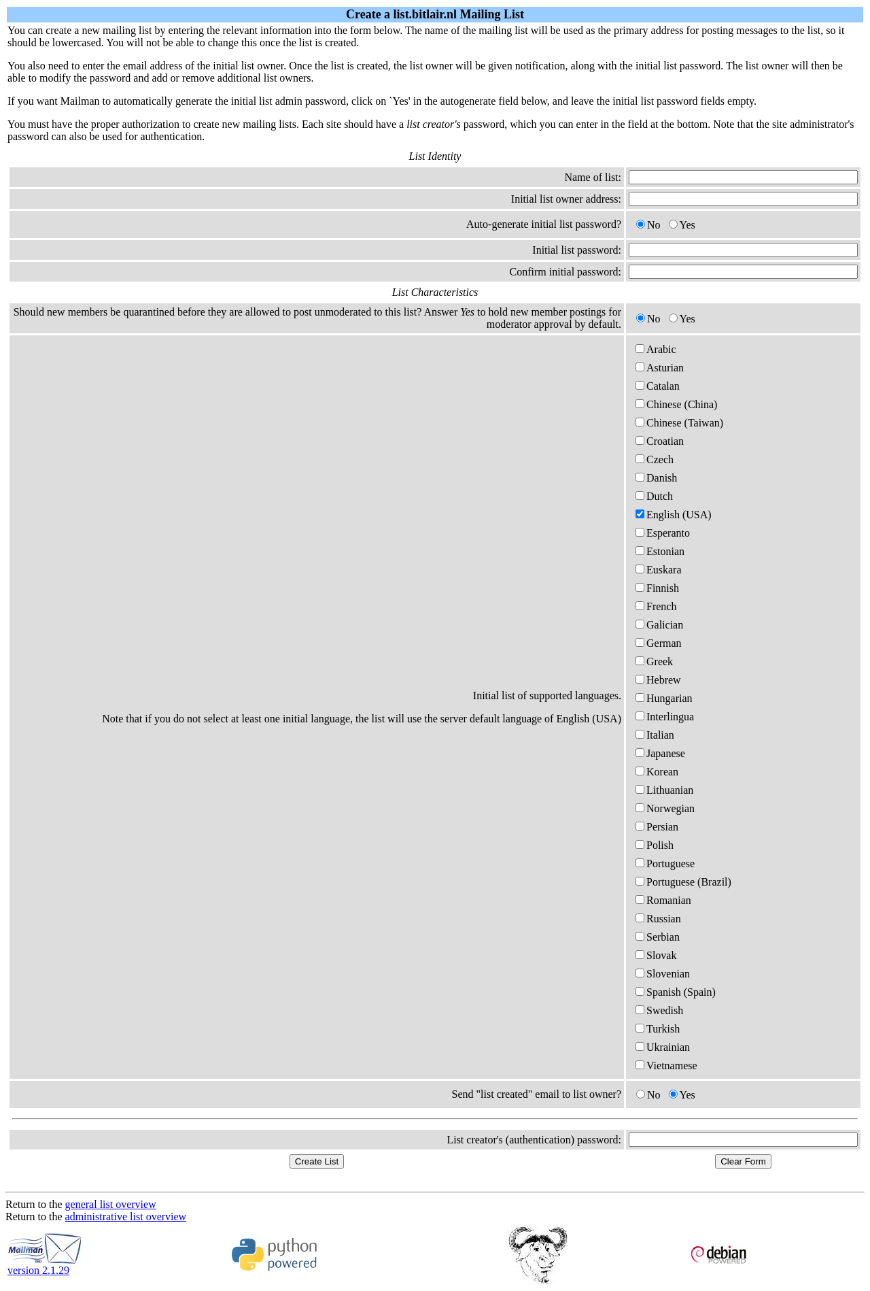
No (648, 225)
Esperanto (663, 533)
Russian (658, 918)
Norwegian (665, 808)
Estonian (660, 551)
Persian (657, 827)
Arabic (656, 349)
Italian (655, 735)
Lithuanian (664, 790)
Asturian (660, 367)
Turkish (658, 1029)
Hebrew (658, 680)
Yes (682, 225)
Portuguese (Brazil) (683, 882)
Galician (659, 625)
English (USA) (674, 514)
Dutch (654, 496)
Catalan (658, 386)
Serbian (658, 937)
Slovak (656, 955)
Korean (657, 771)
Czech (655, 459)
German (659, 643)
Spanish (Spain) (676, 992)
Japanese (660, 753)
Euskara (659, 569)
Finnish (657, 588)
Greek (654, 661)
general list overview (110, 1204)
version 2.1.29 (44, 1265)
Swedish (659, 1010)
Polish (655, 845)
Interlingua (665, 716)
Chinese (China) (676, 404)
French (656, 606)
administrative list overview (126, 1216)
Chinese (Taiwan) (679, 423)
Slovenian (663, 973)
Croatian (660, 441)
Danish (656, 478)
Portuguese (665, 863)
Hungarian (664, 698)
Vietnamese (666, 1065)
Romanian (663, 900)
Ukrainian (663, 1047)
